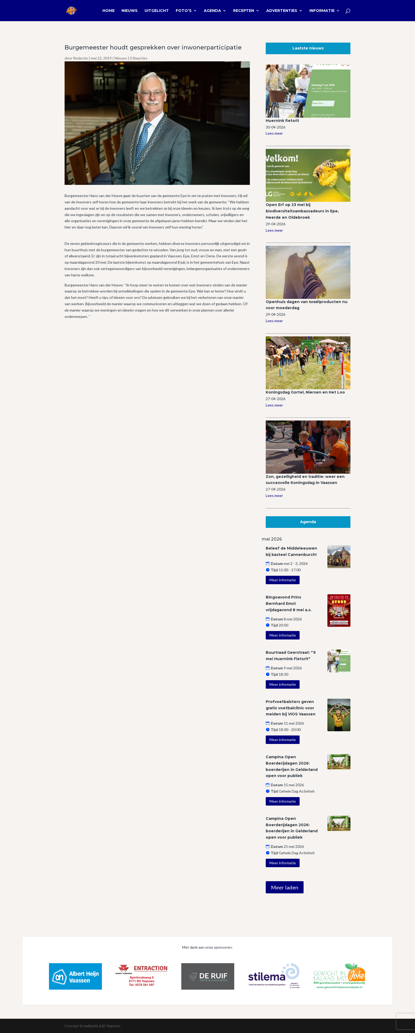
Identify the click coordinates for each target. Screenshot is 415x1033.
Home (108, 11)
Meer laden (284, 887)
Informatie (322, 11)
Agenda (212, 11)
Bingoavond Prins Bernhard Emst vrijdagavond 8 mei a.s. (289, 603)
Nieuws (129, 11)
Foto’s (184, 11)
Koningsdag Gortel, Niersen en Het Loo (305, 392)
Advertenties (281, 11)
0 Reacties (138, 58)
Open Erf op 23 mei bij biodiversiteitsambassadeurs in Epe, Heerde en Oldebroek (302, 211)
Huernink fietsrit (282, 120)
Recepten (243, 11)
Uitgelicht (157, 11)
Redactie (80, 58)
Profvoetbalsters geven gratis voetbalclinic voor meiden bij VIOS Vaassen (290, 708)
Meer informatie (282, 580)
